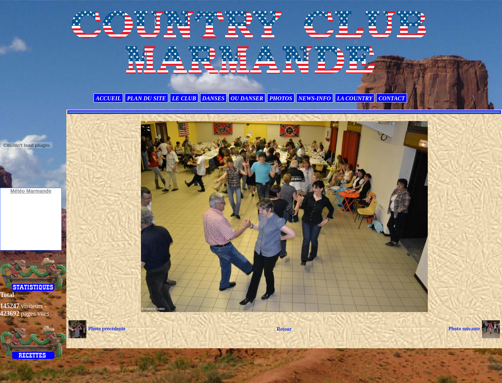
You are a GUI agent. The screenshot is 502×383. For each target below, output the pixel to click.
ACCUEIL (108, 98)
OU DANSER (247, 98)
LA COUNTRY (355, 98)
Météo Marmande (30, 191)
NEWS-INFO (314, 98)
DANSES (213, 98)
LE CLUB (184, 98)
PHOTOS (280, 98)
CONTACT (391, 98)
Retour (284, 329)
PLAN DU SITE (146, 98)
